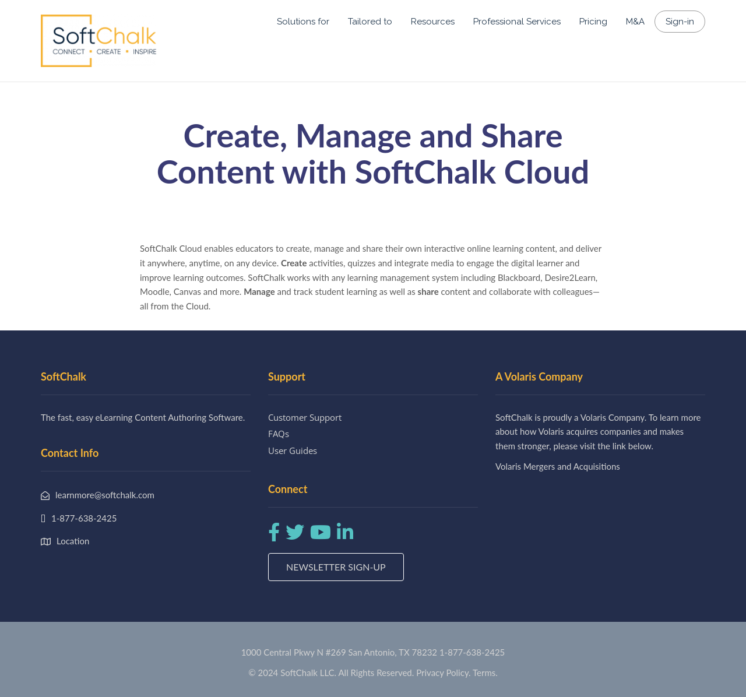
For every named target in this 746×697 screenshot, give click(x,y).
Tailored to (370, 21)
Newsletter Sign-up (336, 566)
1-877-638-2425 (472, 652)
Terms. (485, 672)
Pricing (593, 21)
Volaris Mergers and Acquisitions (557, 466)
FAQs (278, 433)
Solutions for (303, 21)
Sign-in (680, 21)
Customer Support (305, 417)
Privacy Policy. (443, 672)
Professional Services (517, 21)
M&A (635, 21)
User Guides (292, 450)
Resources (433, 21)
